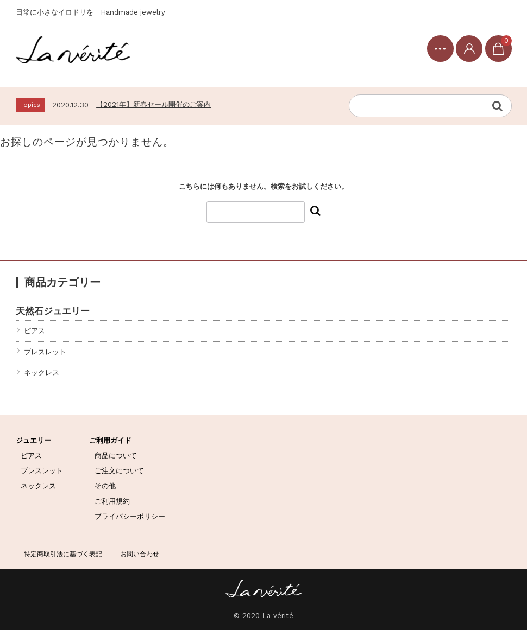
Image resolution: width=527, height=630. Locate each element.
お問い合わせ (139, 554)
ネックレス (41, 372)
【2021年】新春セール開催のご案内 (153, 104)
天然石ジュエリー (53, 310)
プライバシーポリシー (130, 516)
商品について (116, 455)
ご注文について (119, 471)
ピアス (34, 331)
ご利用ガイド (110, 440)
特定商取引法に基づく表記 (63, 554)
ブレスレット (45, 352)
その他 (105, 486)
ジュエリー (33, 440)
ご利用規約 (112, 501)
